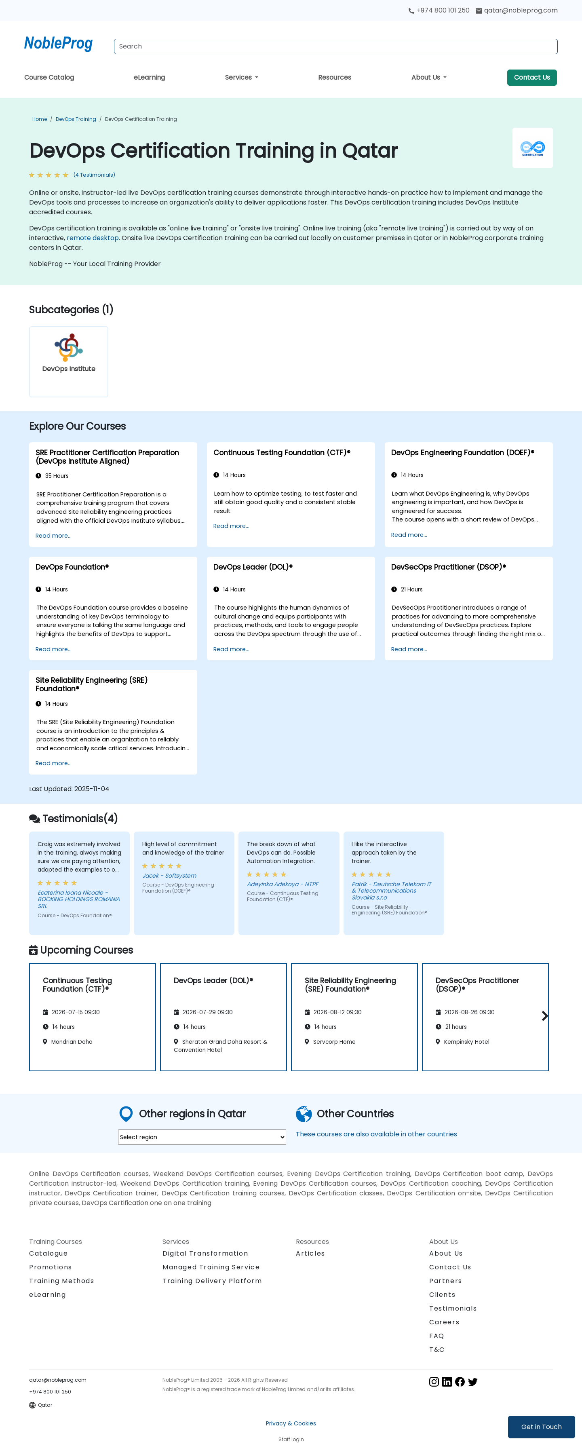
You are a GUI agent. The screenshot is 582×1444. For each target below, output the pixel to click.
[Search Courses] (336, 46)
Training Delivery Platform (212, 1281)
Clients (442, 1294)
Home (39, 119)
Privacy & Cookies (291, 1423)
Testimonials (453, 1308)
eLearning (149, 77)
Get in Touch (541, 1426)
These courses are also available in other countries (376, 1134)
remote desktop (93, 238)
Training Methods (62, 1281)
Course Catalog (49, 77)
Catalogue (48, 1253)
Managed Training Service (211, 1267)
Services (239, 77)
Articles (310, 1253)
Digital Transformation (205, 1253)
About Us (426, 77)
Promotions (50, 1267)
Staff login (291, 1439)
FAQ (437, 1336)
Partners (445, 1281)
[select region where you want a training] (202, 1137)
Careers (444, 1322)
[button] (543, 1016)
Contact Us (532, 77)
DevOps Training (76, 119)
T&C (437, 1349)
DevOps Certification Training (141, 119)
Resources (334, 77)
